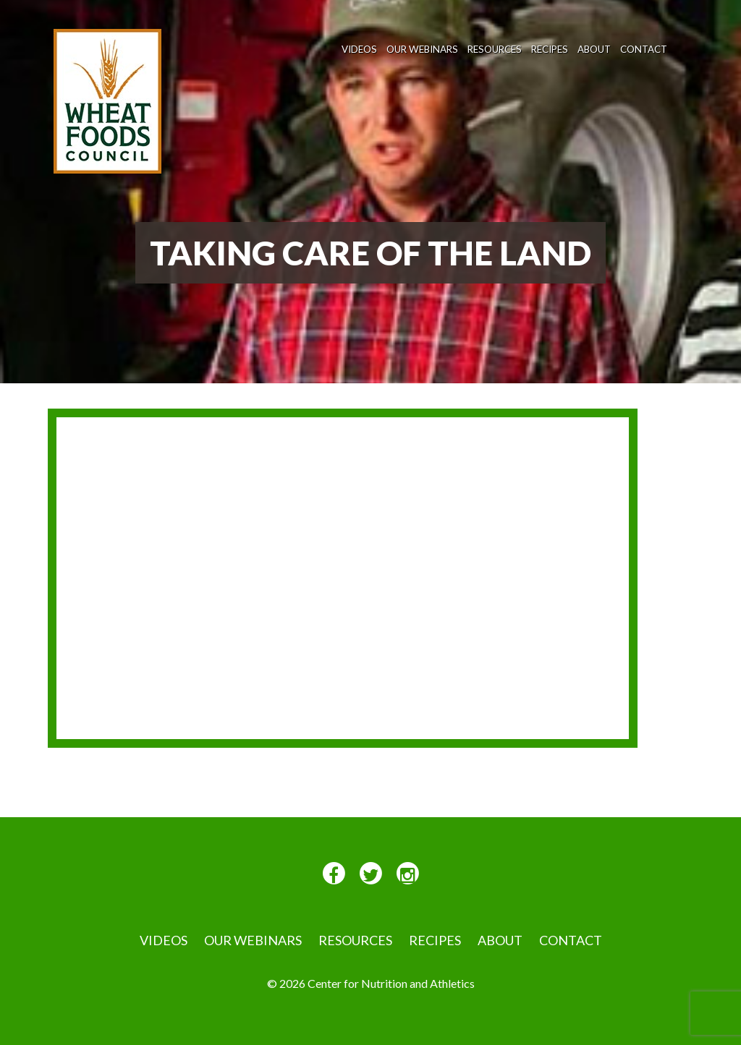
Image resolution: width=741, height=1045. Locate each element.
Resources (494, 49)
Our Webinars (422, 49)
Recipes (549, 49)
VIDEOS (359, 49)
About (594, 49)
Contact (643, 49)
